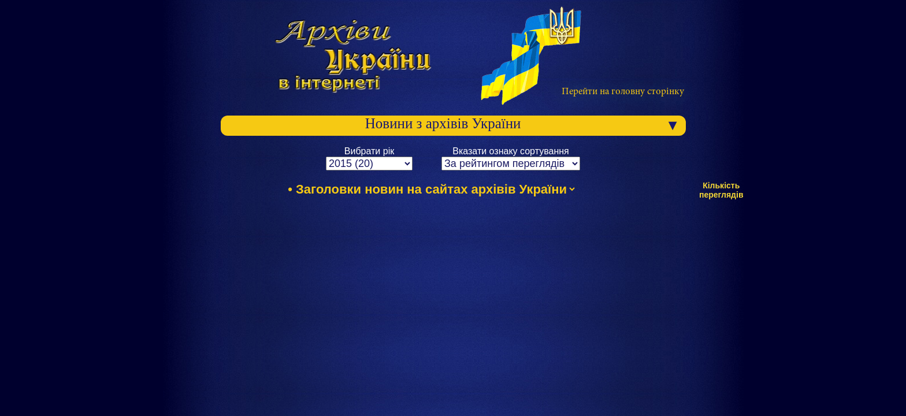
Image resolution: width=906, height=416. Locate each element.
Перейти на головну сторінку (623, 92)
